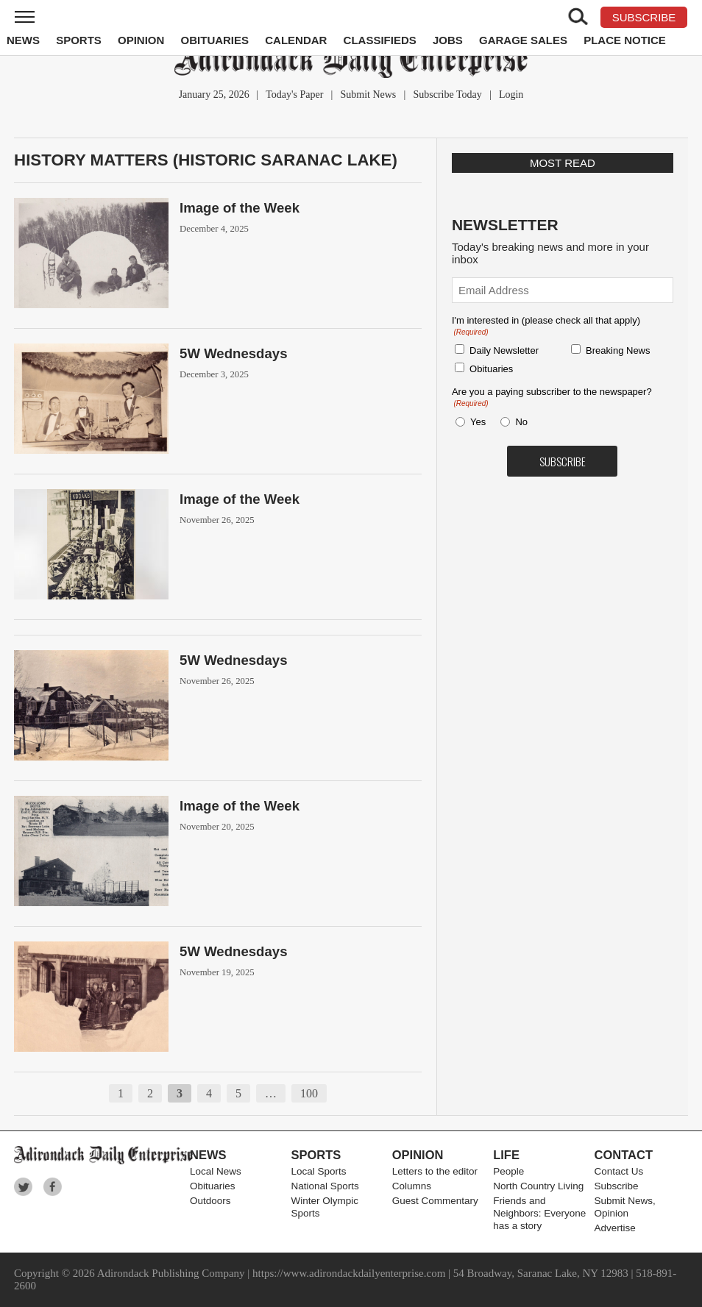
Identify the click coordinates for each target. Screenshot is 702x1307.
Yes (475, 421)
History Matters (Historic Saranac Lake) (205, 160)
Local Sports (318, 1171)
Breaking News (618, 350)
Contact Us (619, 1171)
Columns (411, 1186)
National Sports (324, 1186)
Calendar (296, 40)
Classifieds (380, 40)
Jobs (448, 40)
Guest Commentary (435, 1200)
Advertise (615, 1227)
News (23, 40)
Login (511, 94)
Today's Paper (294, 94)
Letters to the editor (435, 1171)
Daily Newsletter (504, 350)
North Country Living (538, 1186)
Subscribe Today (447, 94)
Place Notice (625, 40)
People (508, 1171)
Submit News (368, 94)
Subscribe (617, 1186)
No (521, 421)
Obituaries (215, 40)
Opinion (141, 40)
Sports (79, 40)
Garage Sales (523, 40)
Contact (624, 1154)
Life (506, 1154)
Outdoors (210, 1200)
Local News (215, 1171)
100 (309, 1093)
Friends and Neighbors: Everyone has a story (539, 1213)
